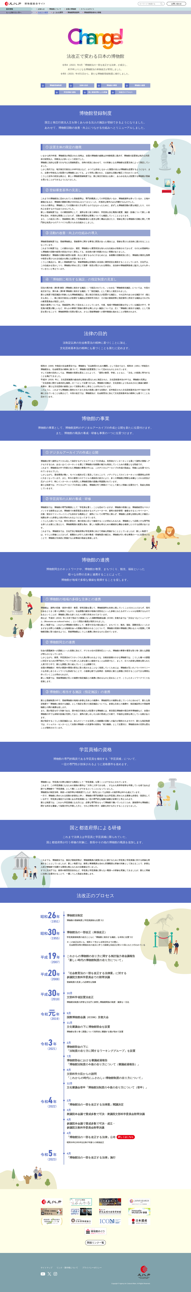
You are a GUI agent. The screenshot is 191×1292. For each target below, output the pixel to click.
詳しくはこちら (125, 1137)
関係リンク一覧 (95, 1242)
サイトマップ (46, 1268)
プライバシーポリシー (92, 1268)
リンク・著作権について (67, 1268)
